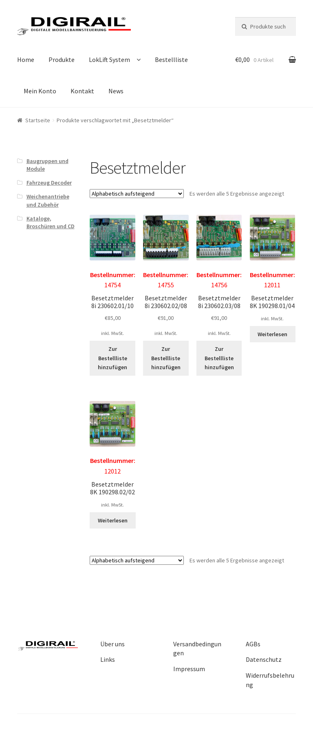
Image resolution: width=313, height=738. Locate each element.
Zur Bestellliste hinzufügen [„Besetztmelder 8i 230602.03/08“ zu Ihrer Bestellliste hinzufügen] (219, 358)
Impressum (189, 669)
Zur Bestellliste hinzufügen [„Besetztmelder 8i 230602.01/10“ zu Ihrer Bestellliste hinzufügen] (112, 358)
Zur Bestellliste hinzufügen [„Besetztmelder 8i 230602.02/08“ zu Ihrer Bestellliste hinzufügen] (166, 358)
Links (107, 659)
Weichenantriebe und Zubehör (47, 200)
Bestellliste (171, 59)
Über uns (112, 644)
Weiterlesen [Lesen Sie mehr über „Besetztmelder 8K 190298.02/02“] (113, 520)
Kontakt (82, 91)
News (115, 91)
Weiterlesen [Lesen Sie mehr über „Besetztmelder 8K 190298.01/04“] (272, 334)
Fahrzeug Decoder (49, 182)
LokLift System (109, 59)
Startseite (37, 120)
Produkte (61, 59)
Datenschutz (264, 659)
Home (25, 59)
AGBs (253, 644)
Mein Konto (40, 91)
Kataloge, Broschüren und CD (50, 222)
